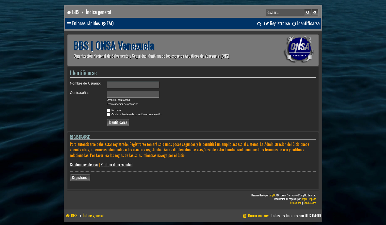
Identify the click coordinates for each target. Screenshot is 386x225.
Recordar (114, 110)
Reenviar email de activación (122, 104)
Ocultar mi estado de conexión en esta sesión (134, 114)
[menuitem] (107, 23)
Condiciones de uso (84, 164)
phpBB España (309, 199)
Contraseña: (79, 93)
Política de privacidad (116, 164)
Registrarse (80, 177)
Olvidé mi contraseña (118, 100)
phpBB (273, 195)
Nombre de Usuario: (85, 83)
